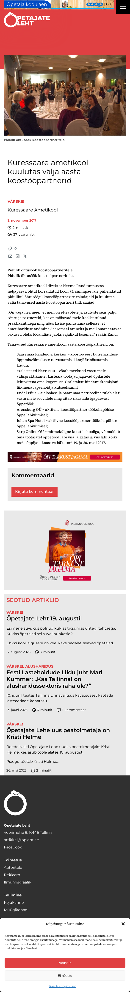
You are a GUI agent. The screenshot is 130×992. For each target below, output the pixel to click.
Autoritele (13, 867)
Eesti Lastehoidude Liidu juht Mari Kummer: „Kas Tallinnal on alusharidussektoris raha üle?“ (54, 679)
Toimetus (13, 860)
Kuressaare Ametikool (33, 210)
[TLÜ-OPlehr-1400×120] (65, 457)
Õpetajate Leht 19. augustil (44, 618)
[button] (123, 924)
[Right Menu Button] (123, 7)
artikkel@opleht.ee (21, 840)
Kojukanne (14, 902)
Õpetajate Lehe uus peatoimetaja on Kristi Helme (58, 733)
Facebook (13, 847)
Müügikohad (16, 910)
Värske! (16, 201)
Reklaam (12, 875)
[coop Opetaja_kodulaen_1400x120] (59, 4)
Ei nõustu (65, 975)
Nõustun (65, 963)
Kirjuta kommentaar (34, 491)
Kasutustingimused (62, 986)
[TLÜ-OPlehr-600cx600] (65, 550)
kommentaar (71, 709)
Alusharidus (39, 666)
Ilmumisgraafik (17, 882)
